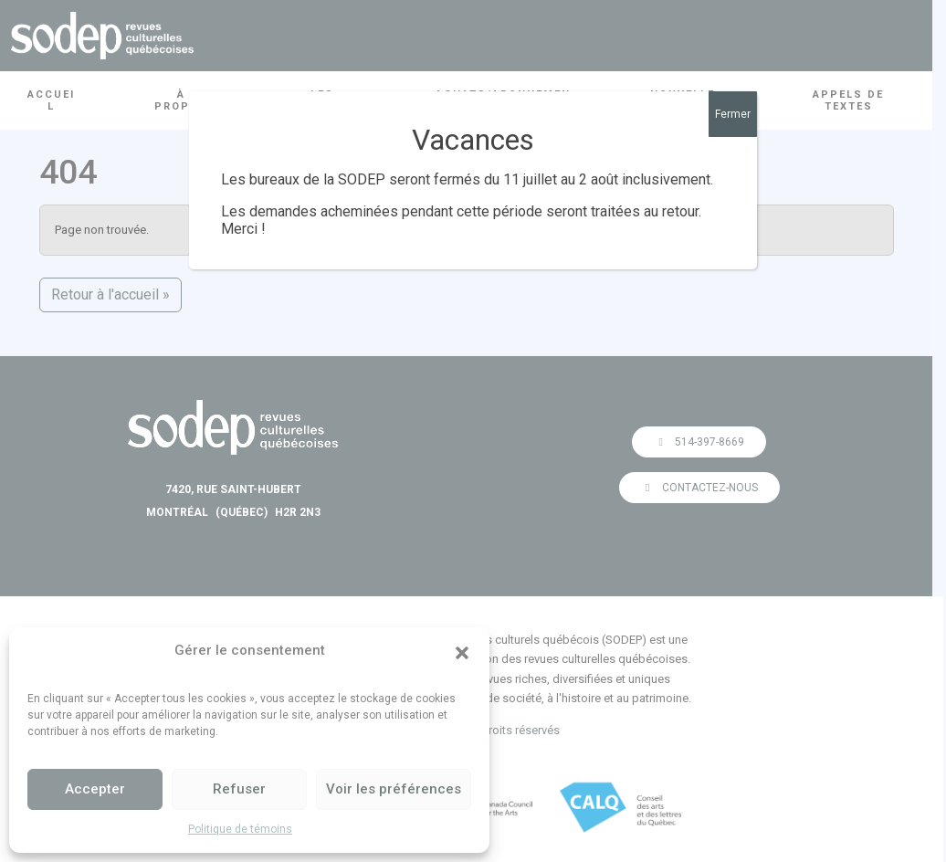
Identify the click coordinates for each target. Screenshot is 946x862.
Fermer (733, 114)
